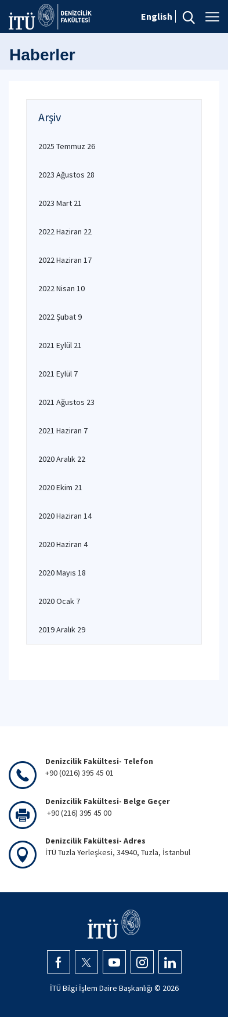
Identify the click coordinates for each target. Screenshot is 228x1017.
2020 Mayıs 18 (62, 572)
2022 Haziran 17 (65, 260)
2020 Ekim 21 (60, 487)
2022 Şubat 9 (60, 317)
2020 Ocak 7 (59, 601)
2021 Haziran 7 (63, 430)
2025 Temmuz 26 (66, 146)
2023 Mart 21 (60, 203)
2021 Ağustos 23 (66, 402)
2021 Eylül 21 (60, 345)
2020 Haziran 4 (63, 544)
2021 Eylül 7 (58, 373)
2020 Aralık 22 (61, 459)
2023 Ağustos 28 (66, 174)
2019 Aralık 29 (61, 629)
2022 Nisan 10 (61, 288)
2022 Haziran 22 (65, 231)
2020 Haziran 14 (65, 516)
